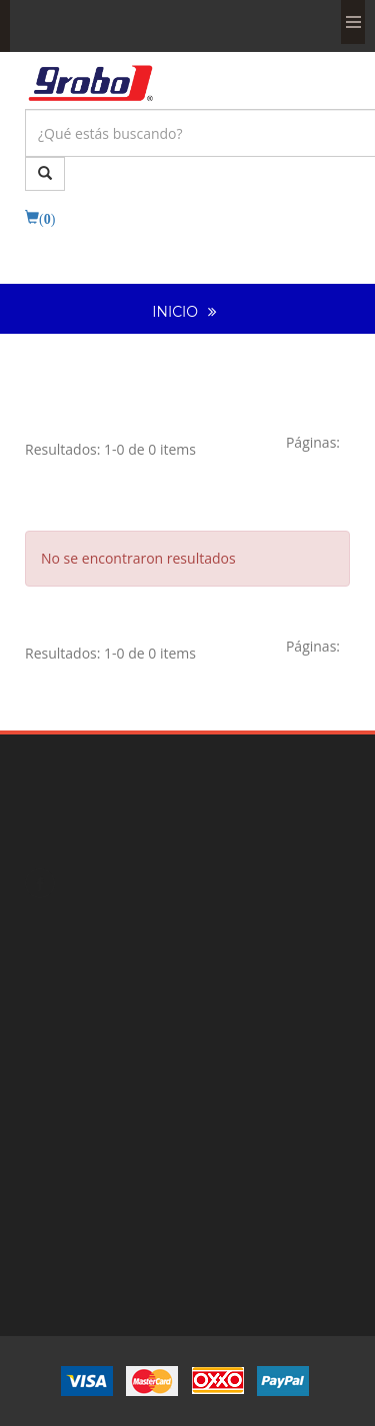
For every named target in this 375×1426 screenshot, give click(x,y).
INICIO (175, 312)
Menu (353, 22)
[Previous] (313, 443)
